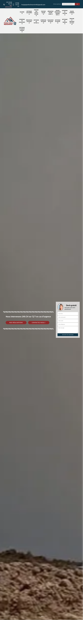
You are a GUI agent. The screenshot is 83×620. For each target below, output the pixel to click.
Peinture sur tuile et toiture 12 (36, 12)
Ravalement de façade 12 (50, 21)
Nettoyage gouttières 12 (29, 13)
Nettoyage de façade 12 (57, 21)
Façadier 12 (22, 12)
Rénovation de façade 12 (29, 21)
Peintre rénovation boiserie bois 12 (57, 12)
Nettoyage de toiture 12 (36, 21)
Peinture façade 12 (43, 13)
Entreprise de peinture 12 (65, 12)
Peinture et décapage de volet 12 (72, 21)
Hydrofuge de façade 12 (43, 21)
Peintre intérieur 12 (72, 13)
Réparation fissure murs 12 (50, 13)
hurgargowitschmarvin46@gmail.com (33, 4)
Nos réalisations (16, 322)
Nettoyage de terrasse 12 (65, 21)
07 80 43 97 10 (16, 4)
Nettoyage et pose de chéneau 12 (22, 29)
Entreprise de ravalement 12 (22, 21)
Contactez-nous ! (39, 322)
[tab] (41, 310)
